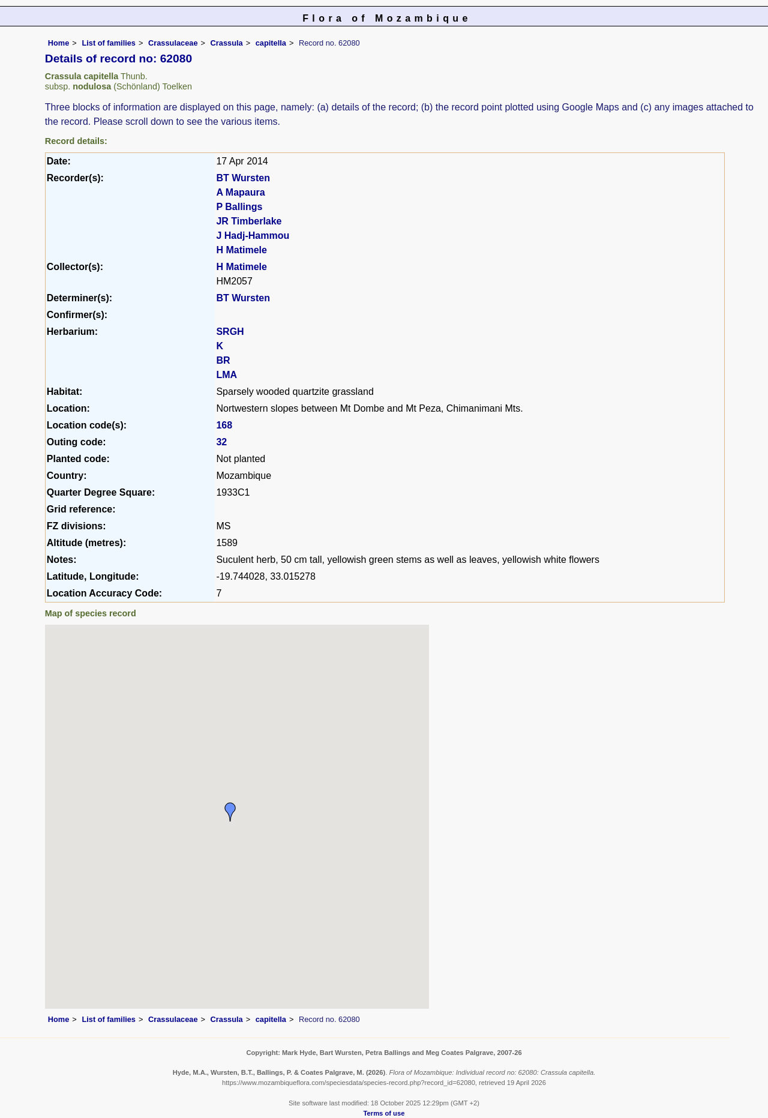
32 (221, 442)
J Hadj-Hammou (252, 235)
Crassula (227, 42)
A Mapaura (240, 192)
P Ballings (239, 207)
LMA (226, 375)
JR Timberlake (248, 221)
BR (223, 360)
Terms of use (384, 1113)
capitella (271, 42)
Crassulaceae (173, 42)
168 (224, 425)
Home (59, 42)
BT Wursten (242, 178)
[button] (230, 812)
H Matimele (241, 250)
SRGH (230, 331)
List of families (109, 42)
